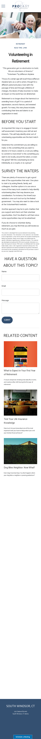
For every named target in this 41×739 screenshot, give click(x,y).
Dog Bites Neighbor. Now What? (19, 468)
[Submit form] (7, 320)
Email (4, 286)
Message (5, 300)
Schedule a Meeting (23, 737)
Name (4, 271)
